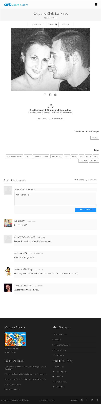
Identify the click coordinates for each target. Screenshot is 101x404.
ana (95, 156)
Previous (37, 25)
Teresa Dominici (23, 285)
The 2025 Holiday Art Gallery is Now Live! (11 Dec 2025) (26, 374)
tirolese (83, 160)
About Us (57, 377)
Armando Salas (22, 253)
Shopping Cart (59, 372)
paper (88, 156)
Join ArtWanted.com (62, 345)
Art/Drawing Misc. (14, 156)
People (94, 137)
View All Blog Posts (13, 384)
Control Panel (59, 355)
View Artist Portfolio (50, 118)
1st (81, 156)
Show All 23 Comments (87, 180)
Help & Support (59, 382)
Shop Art (57, 340)
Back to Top (58, 367)
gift (67, 156)
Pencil (28, 156)
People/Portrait (41, 156)
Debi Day (19, 220)
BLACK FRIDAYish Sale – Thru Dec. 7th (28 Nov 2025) (25, 379)
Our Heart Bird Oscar (12, 349)
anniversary (57, 156)
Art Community (60, 350)
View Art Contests (12, 389)
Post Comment (86, 209)
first (74, 156)
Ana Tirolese (52, 18)
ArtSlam (26, 400)
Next (65, 25)
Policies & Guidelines (47, 400)
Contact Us (58, 387)
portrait (93, 160)
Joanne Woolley (23, 269)
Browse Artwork (60, 335)
